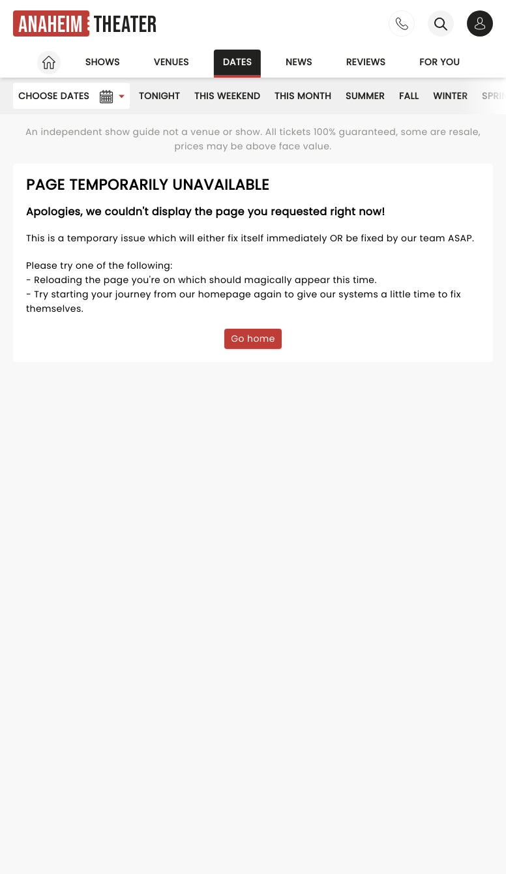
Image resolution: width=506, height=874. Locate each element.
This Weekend (227, 95)
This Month (303, 95)
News (299, 61)
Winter (450, 95)
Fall (409, 95)
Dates (237, 61)
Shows (102, 61)
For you (439, 61)
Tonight (159, 95)
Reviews (366, 61)
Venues (171, 61)
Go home (253, 338)
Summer (365, 95)
